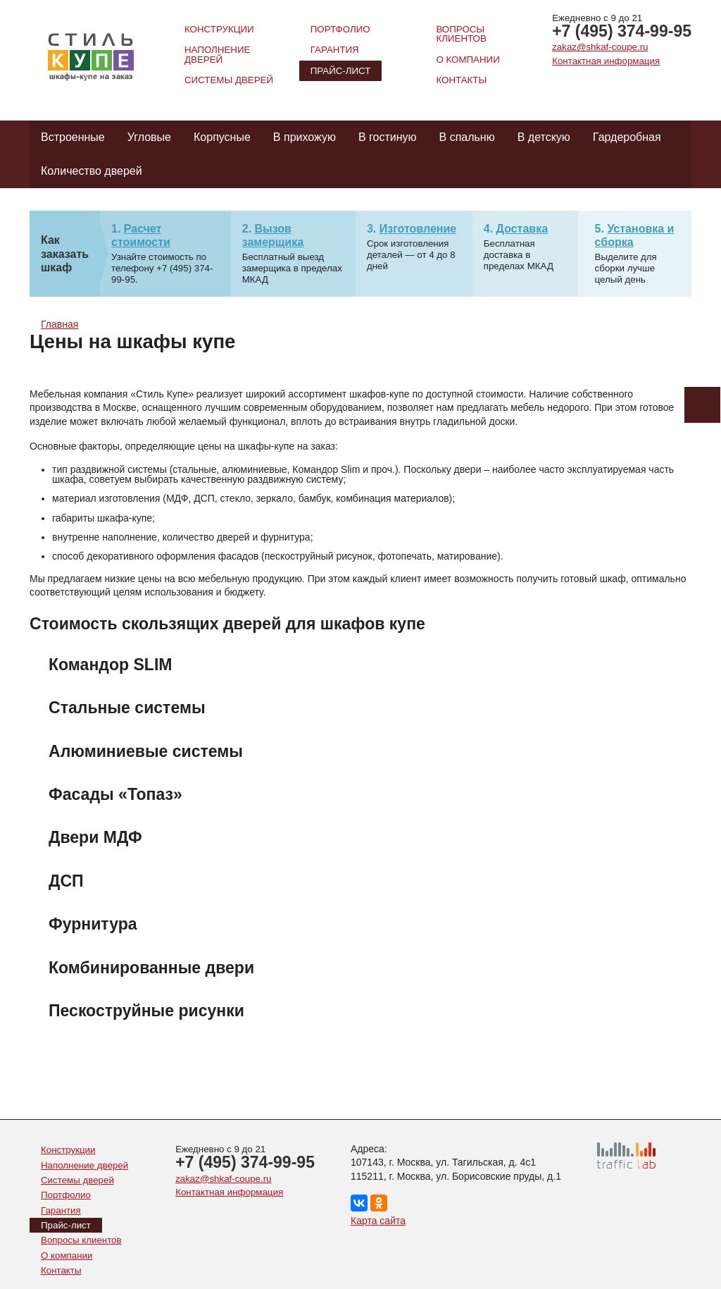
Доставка (522, 229)
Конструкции (219, 29)
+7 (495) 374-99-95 (621, 31)
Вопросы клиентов (461, 34)
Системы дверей (228, 80)
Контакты (461, 80)
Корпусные (222, 137)
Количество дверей (91, 171)
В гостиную (387, 137)
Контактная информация (606, 61)
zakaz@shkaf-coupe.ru (600, 47)
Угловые (149, 137)
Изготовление (418, 229)
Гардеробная (627, 137)
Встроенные (73, 137)
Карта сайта (378, 1220)
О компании (467, 59)
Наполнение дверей (217, 54)
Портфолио (340, 29)
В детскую (544, 137)
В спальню (467, 137)
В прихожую (304, 137)
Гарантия (335, 49)
